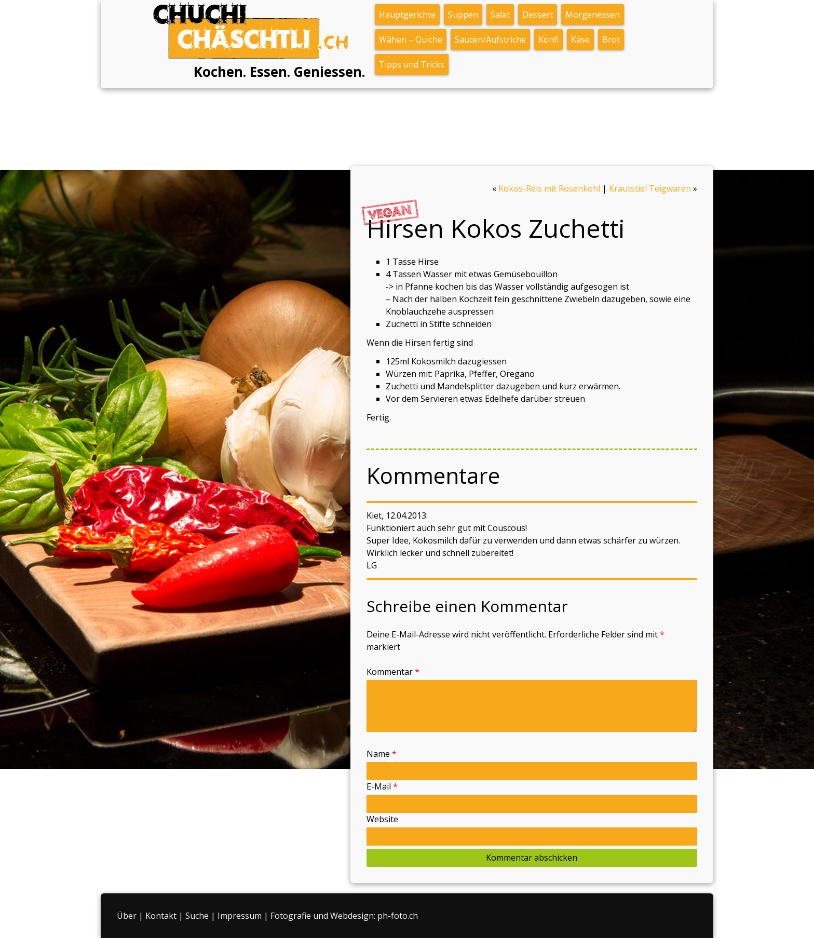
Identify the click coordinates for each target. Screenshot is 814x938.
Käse (580, 39)
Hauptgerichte (407, 14)
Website (382, 819)
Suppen (463, 14)
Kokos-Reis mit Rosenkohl (549, 188)
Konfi (548, 39)
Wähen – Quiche (410, 39)
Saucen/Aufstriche (490, 39)
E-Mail (382, 786)
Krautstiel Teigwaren (650, 188)
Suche (197, 915)
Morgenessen (592, 14)
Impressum (240, 915)
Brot (611, 39)
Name (382, 753)
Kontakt (161, 915)
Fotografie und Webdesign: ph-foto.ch (344, 915)
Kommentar (393, 671)
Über (127, 915)
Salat (500, 14)
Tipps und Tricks (411, 64)
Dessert (537, 14)
